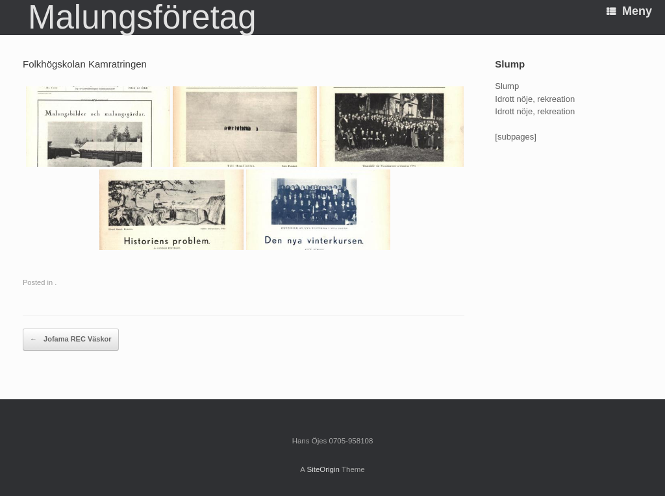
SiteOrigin (323, 469)
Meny (629, 11)
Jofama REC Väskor (71, 339)
